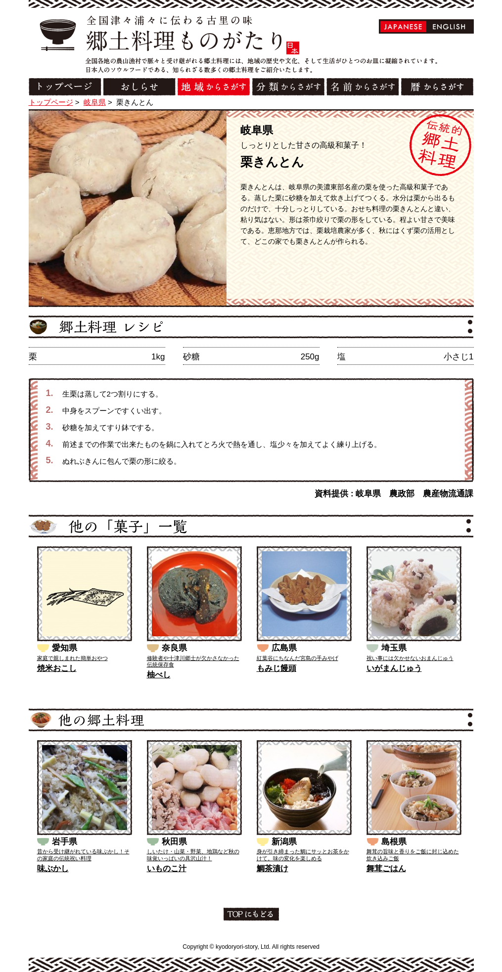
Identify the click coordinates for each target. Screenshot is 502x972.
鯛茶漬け (272, 868)
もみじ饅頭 (276, 668)
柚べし (159, 674)
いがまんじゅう (394, 668)
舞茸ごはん (386, 868)
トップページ (51, 102)
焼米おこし (57, 668)
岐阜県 (95, 102)
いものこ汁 (166, 868)
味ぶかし (53, 868)
